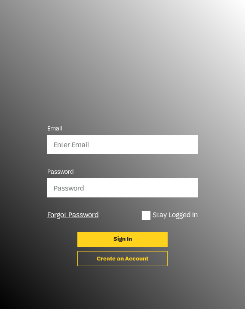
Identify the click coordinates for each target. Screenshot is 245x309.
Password (60, 172)
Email (54, 128)
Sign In (122, 238)
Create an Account (122, 258)
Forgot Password (72, 214)
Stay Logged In (169, 215)
